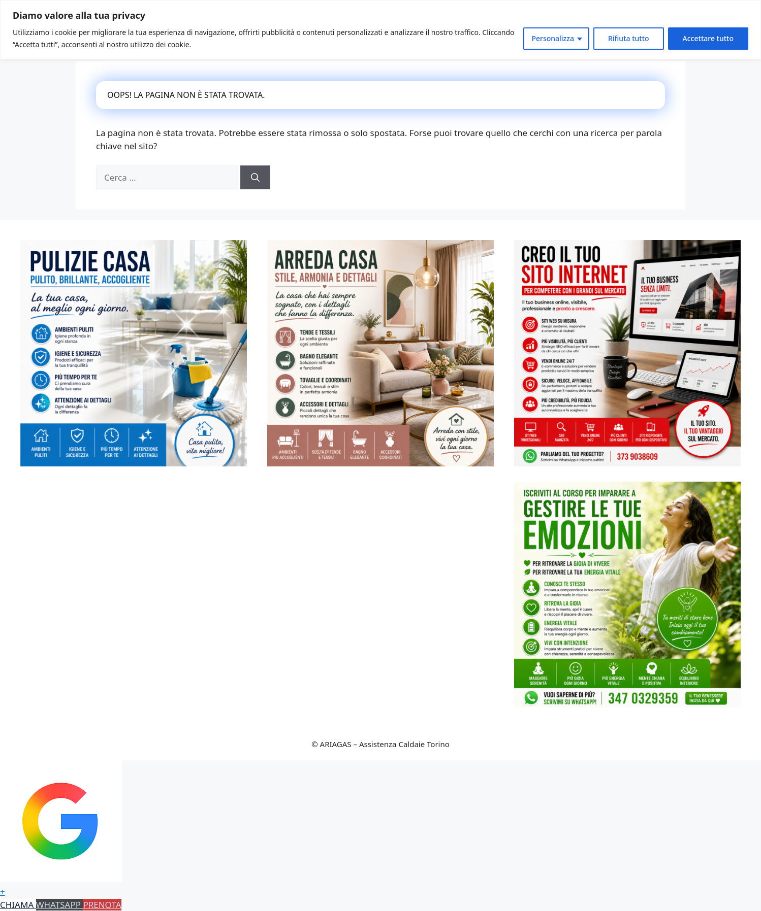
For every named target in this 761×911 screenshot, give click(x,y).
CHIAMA (18, 904)
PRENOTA (102, 904)
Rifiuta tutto (628, 38)
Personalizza (552, 38)
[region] (380, 29)
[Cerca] (255, 177)
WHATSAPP (59, 904)
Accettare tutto (708, 38)
